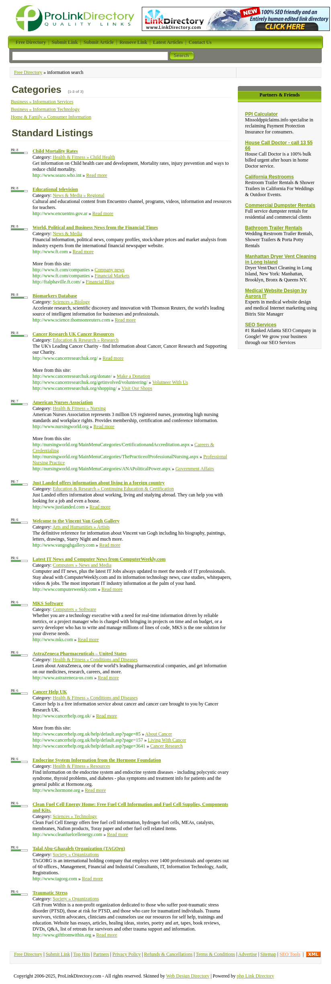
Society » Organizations (76, 854)
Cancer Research (166, 746)
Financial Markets (111, 276)
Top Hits (81, 954)
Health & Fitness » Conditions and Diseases (95, 659)
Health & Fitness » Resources (81, 766)
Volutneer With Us (170, 382)
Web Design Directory (188, 976)
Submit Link (58, 954)
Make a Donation (133, 376)
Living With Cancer (167, 740)
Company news (109, 270)
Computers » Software (74, 609)
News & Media (67, 233)
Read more (96, 175)
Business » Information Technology (45, 109)
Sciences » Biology (71, 302)
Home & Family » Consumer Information (51, 117)
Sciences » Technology (75, 816)
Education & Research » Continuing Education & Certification (113, 489)
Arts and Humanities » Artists (81, 527)
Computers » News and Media (82, 565)
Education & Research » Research (86, 340)
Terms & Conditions (215, 954)
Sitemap (268, 954)
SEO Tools (290, 954)
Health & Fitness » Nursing (79, 408)
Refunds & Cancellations (168, 954)
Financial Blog (100, 282)
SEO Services (260, 325)
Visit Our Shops (136, 388)
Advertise (247, 954)
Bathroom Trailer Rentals (273, 228)
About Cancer (158, 734)
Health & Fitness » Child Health (84, 157)
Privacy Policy (126, 954)
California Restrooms (269, 177)
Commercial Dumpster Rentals (280, 205)
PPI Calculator (261, 114)
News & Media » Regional (78, 195)
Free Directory (28, 72)
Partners (101, 954)
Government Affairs (195, 469)
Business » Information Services (42, 102)
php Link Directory (255, 976)
